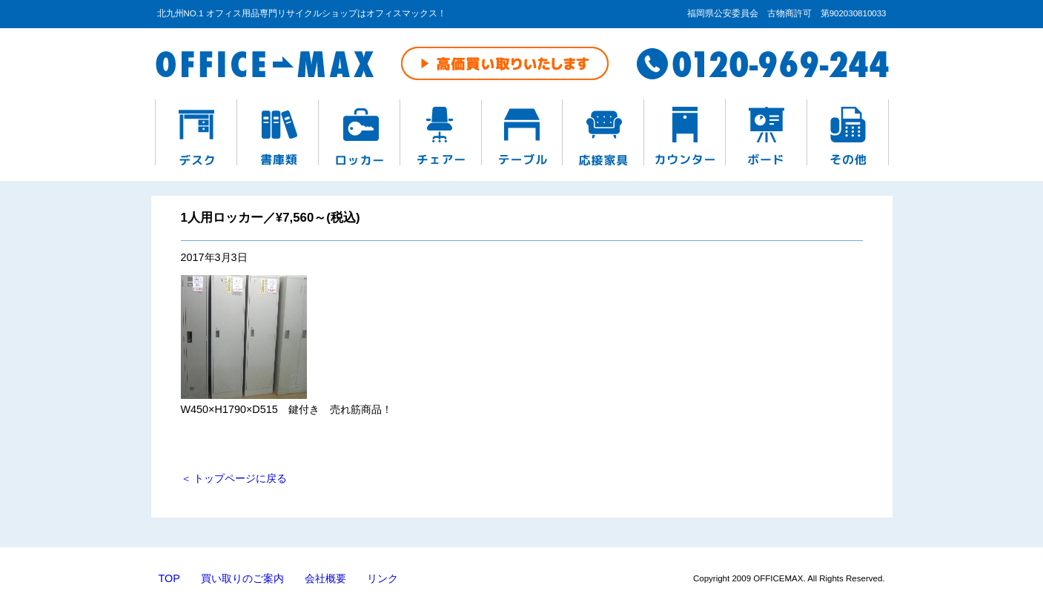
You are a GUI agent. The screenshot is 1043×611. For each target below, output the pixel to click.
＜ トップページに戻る (234, 478)
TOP (169, 578)
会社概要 (325, 578)
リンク (382, 578)
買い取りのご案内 (242, 578)
